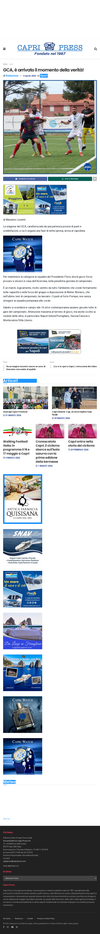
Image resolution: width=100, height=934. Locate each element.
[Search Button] (95, 49)
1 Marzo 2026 (44, 466)
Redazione (12, 76)
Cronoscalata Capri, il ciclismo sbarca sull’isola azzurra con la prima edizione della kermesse (48, 452)
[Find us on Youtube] (12, 927)
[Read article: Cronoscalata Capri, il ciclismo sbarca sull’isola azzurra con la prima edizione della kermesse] (50, 431)
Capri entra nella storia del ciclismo (81, 444)
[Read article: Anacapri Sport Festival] (25, 398)
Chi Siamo (7, 918)
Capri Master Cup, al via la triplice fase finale (72, 413)
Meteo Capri (6, 819)
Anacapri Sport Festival (15, 411)
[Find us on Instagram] (8, 927)
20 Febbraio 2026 (78, 449)
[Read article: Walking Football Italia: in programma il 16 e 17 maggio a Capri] (17, 431)
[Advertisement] (50, 19)
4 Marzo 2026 (11, 457)
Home (5, 64)
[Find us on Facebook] (3, 927)
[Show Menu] (4, 49)
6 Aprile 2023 (29, 75)
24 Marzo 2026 (61, 418)
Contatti (30, 918)
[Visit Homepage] (50, 49)
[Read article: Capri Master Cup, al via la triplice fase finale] (74, 398)
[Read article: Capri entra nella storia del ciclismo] (82, 431)
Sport (11, 64)
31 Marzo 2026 (12, 415)
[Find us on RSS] (17, 927)
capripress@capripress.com (14, 861)
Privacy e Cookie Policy (45, 918)
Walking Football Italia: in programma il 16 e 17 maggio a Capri (16, 448)
